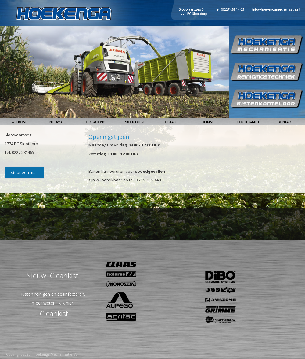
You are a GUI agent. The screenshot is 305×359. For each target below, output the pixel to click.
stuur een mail (24, 172)
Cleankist (54, 313)
